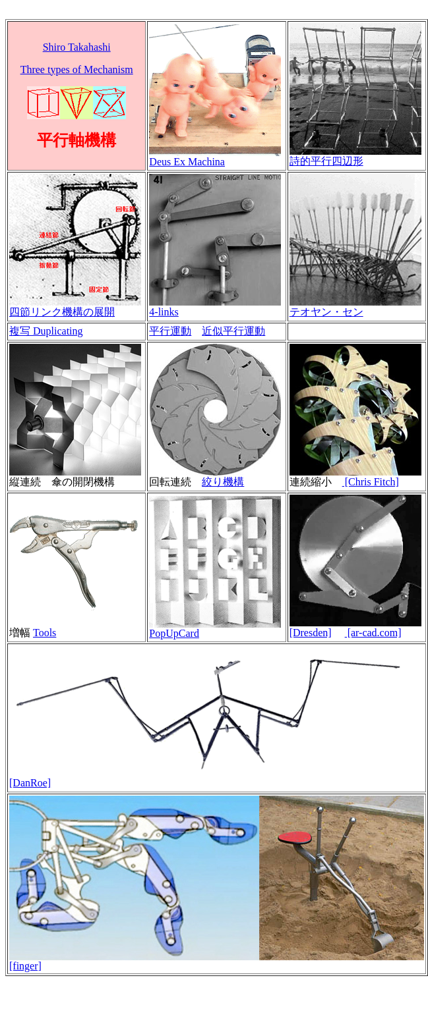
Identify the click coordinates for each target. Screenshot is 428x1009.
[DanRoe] (30, 782)
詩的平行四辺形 (326, 161)
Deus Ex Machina (187, 161)
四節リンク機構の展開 (62, 311)
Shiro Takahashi (77, 47)
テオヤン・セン (326, 311)
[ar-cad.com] (373, 632)
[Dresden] (311, 632)
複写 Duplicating (46, 331)
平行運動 (170, 331)
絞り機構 (223, 481)
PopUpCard (174, 633)
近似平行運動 (233, 331)
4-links (163, 311)
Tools (44, 632)
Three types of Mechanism (76, 69)
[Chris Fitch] (370, 481)
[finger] (25, 965)
